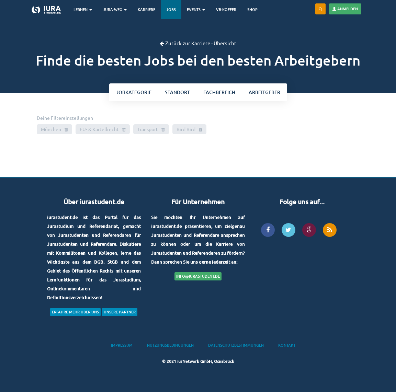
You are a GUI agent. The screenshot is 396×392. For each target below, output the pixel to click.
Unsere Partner (120, 312)
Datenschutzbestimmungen (236, 345)
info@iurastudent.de (198, 276)
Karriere (146, 9)
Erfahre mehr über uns (75, 312)
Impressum (122, 345)
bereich (219, 92)
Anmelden (345, 9)
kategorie (133, 92)
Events (196, 9)
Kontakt (286, 345)
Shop (252, 9)
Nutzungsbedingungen (170, 345)
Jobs (171, 9)
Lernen (82, 9)
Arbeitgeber (264, 92)
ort (177, 92)
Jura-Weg (115, 9)
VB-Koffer (226, 9)
